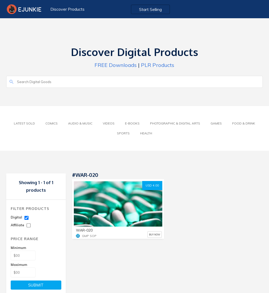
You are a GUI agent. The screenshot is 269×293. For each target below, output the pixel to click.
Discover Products (67, 9)
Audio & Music (80, 123)
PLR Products (157, 65)
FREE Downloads (115, 65)
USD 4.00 (152, 185)
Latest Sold (24, 123)
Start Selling (150, 9)
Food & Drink (243, 123)
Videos (109, 123)
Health (146, 133)
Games (216, 123)
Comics (51, 123)
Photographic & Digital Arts (175, 123)
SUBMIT (36, 285)
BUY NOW (154, 234)
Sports (123, 133)
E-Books (132, 123)
